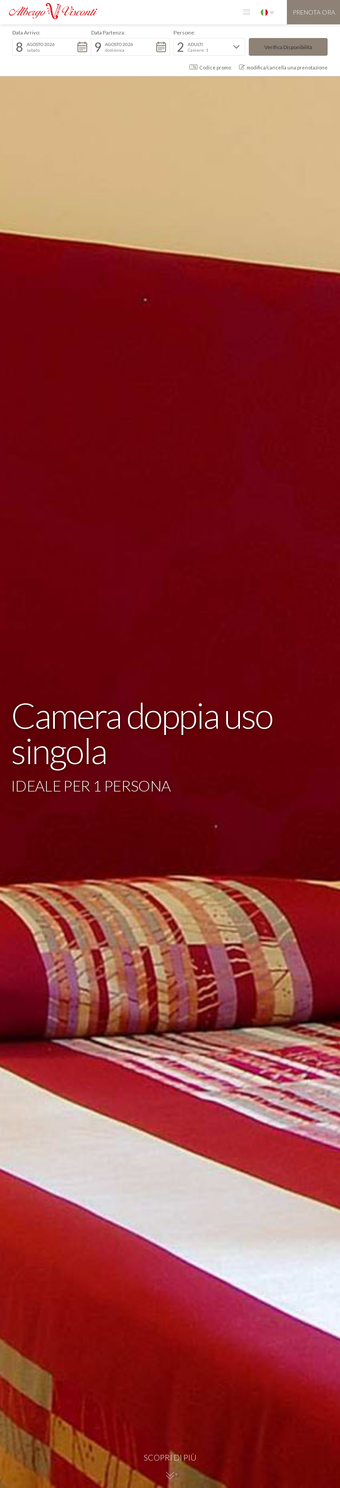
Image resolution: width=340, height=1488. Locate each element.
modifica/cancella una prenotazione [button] (283, 67)
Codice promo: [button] (210, 67)
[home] (48, 9)
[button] (246, 12)
